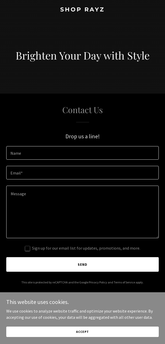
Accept (82, 332)
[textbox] (82, 153)
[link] (82, 9)
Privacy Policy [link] (98, 282)
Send (82, 264)
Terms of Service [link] (124, 282)
